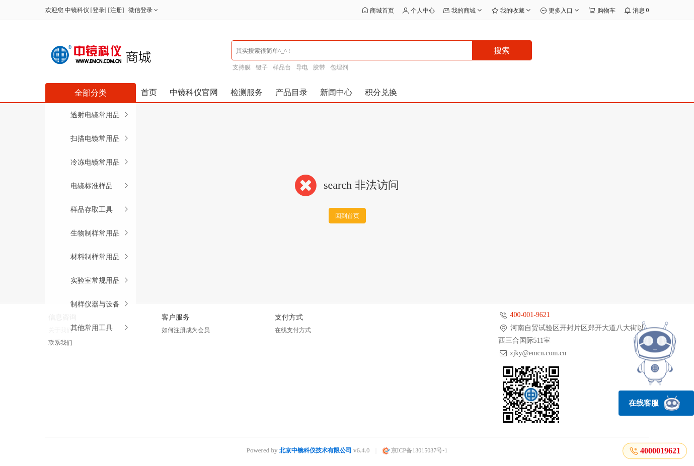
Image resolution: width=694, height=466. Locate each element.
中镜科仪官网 (194, 92)
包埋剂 (339, 67)
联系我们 (60, 342)
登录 (99, 10)
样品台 (282, 67)
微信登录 (144, 10)
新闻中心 (336, 92)
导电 (302, 67)
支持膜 (242, 67)
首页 (149, 92)
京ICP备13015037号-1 (415, 450)
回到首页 (347, 215)
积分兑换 (381, 92)
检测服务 (246, 92)
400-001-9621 (530, 315)
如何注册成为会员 (186, 330)
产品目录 (291, 92)
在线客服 (654, 403)
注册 (116, 10)
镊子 (262, 67)
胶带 (319, 67)
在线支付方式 (293, 330)
